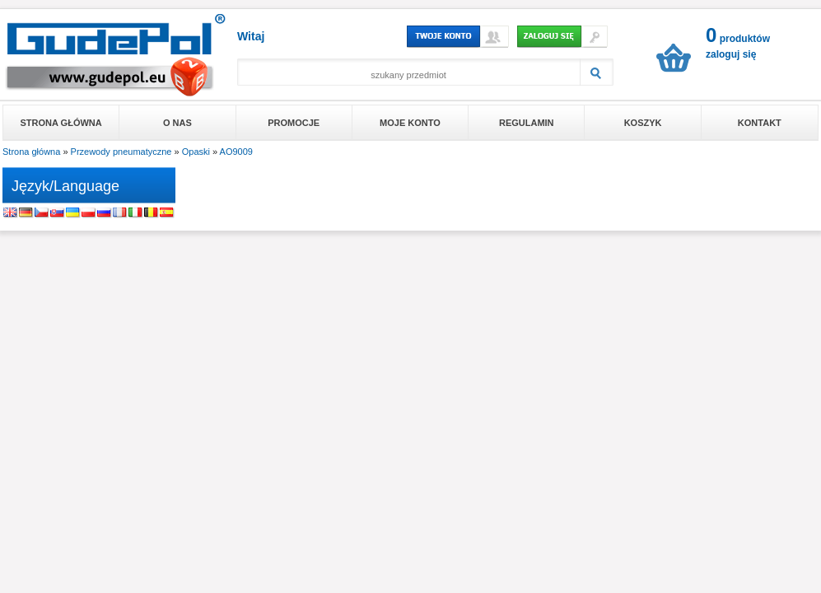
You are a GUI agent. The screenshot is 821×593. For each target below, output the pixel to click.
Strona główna (61, 123)
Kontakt (759, 123)
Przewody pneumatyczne (121, 151)
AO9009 (236, 151)
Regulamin (526, 123)
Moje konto (410, 123)
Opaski (196, 151)
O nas (177, 123)
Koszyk (643, 123)
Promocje (294, 123)
